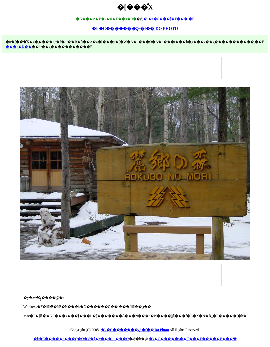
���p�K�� (19, 47)
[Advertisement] (135, 68)
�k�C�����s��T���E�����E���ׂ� (193, 339)
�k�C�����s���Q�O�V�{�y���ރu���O (81, 339)
